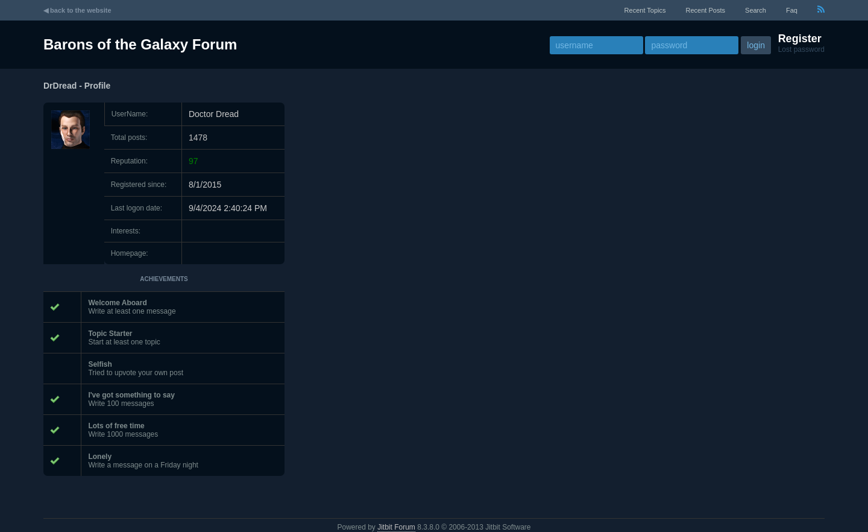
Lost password (801, 49)
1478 (198, 137)
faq (791, 10)
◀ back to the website (77, 10)
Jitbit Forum (396, 527)
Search (755, 10)
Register (800, 39)
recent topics (645, 10)
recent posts (705, 10)
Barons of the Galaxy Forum (140, 44)
